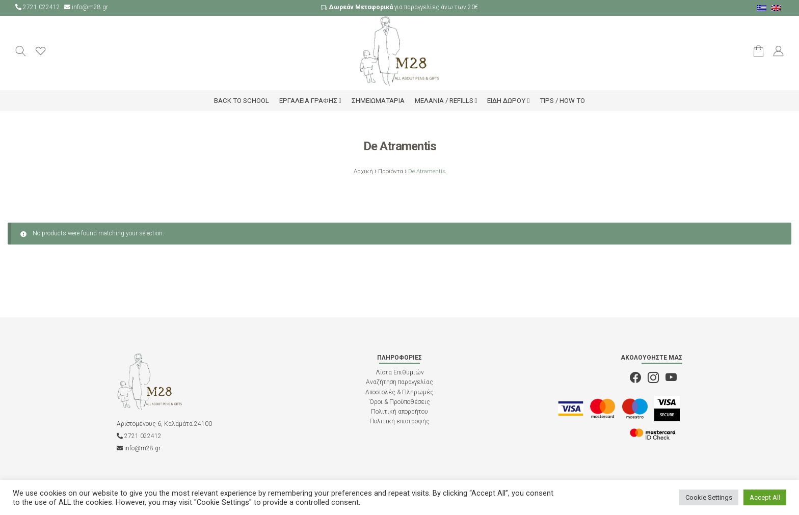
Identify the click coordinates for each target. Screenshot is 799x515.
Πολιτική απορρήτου (399, 411)
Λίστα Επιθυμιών (400, 372)
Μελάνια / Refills (444, 100)
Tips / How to (562, 100)
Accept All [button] (765, 497)
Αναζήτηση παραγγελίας (399, 382)
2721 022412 (38, 7)
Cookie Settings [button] (708, 497)
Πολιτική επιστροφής (399, 421)
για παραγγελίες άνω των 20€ (399, 7)
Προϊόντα (390, 171)
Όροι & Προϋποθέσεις (399, 401)
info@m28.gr (86, 7)
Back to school (241, 100)
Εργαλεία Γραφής (308, 100)
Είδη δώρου (506, 100)
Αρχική (363, 171)
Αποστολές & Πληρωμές (399, 392)
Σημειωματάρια (378, 100)
